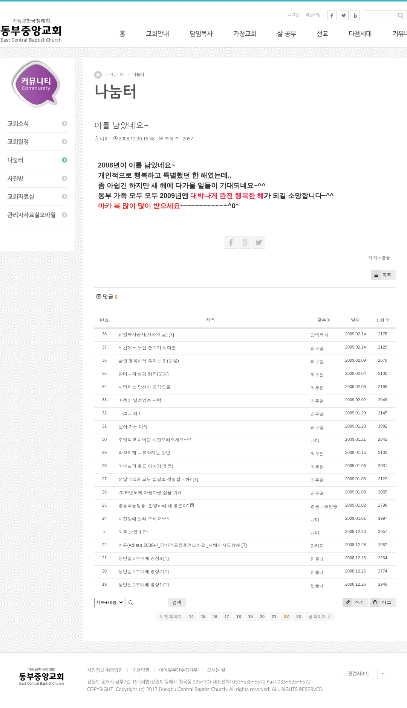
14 (191, 616)
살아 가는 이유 (133, 426)
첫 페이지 (170, 616)
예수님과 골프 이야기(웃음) (145, 466)
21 (274, 616)
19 (250, 616)
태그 (380, 602)
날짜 (355, 320)
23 (298, 616)
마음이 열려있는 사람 (139, 400)
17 (227, 616)
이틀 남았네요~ (121, 125)
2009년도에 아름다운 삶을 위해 (150, 492)
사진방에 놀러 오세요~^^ (143, 519)
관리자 (317, 546)
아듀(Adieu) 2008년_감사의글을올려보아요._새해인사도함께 (179, 545)
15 (203, 616)
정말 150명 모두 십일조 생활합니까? (154, 479)
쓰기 (353, 602)
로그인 (293, 15)
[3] (171, 334)
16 (215, 616)
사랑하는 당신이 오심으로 (144, 387)
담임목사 (320, 335)
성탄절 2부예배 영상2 (140, 571)
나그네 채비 (130, 413)
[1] (195, 479)
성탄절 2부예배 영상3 (140, 558)
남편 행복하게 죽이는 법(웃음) (148, 361)
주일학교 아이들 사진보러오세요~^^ (155, 440)
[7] (244, 545)
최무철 (317, 348)
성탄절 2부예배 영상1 (140, 585)
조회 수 (382, 320)
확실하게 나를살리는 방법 (144, 453)
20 (262, 616)
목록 (381, 275)
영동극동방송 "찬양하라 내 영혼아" (153, 505)
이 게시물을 (379, 257)
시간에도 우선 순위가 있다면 (147, 347)
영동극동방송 (324, 506)
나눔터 (138, 75)
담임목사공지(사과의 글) (142, 334)
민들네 (317, 559)
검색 (176, 602)
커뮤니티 (117, 75)
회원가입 (313, 15)
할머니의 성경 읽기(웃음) (143, 374)
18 (238, 616)
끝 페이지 (319, 616)
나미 (104, 139)
